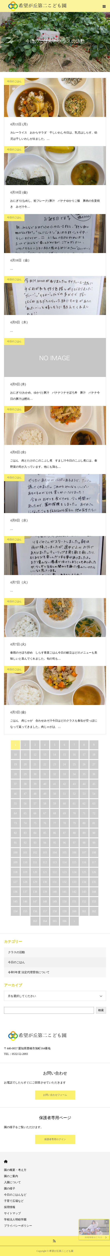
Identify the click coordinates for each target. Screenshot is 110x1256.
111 (35, 862)
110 (25, 862)
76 (44, 823)
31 (44, 774)
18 (94, 754)
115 (74, 862)
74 (25, 823)
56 (25, 803)
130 (45, 881)
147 (35, 901)
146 (25, 901)
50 (54, 793)
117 (94, 862)
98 (84, 842)
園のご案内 (11, 1176)
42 (64, 784)
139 (45, 891)
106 (74, 852)
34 (74, 774)
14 (54, 754)
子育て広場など (14, 1200)
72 (94, 813)
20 (25, 764)
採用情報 (9, 1207)
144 (94, 891)
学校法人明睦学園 (15, 1219)
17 (84, 754)
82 (15, 832)
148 (45, 901)
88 (74, 832)
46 (15, 793)
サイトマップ (12, 1213)
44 (84, 784)
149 (54, 901)
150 (64, 901)
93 (35, 842)
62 (84, 803)
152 (84, 901)
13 (44, 754)
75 (35, 823)
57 (35, 803)
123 (64, 872)
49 (44, 793)
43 (74, 784)
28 (15, 774)
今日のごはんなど (15, 1194)
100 (15, 852)
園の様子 (9, 1188)
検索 (101, 1010)
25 (74, 764)
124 (74, 872)
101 (25, 852)
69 (64, 813)
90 (94, 832)
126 (94, 872)
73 (15, 823)
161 (84, 911)
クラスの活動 (16, 952)
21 (35, 764)
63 (94, 803)
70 (74, 813)
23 (54, 764)
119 (25, 872)
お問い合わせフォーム (55, 1095)
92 (25, 842)
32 (54, 774)
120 (35, 872)
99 (94, 842)
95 (54, 842)
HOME (5, 1161)
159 (64, 911)
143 (84, 891)
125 (84, 872)
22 (44, 764)
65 (25, 813)
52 (74, 793)
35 (84, 774)
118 (15, 872)
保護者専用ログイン (55, 1139)
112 (45, 862)
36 (94, 774)
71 (84, 813)
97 (74, 842)
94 (44, 842)
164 (45, 921)
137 (25, 891)
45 (94, 784)
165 (54, 921)
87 (64, 832)
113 (54, 862)
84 (35, 832)
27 (94, 764)
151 (74, 901)
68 (54, 813)
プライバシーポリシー (18, 1225)
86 (54, 832)
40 (44, 784)
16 (74, 754)
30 (35, 774)
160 (74, 911)
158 (54, 911)
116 (84, 862)
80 (84, 823)
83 (25, 832)
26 (84, 764)
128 (25, 881)
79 (74, 823)
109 (15, 862)
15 (64, 754)
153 (94, 901)
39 (35, 784)
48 (35, 793)
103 (45, 852)
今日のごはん (14, 81)
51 (64, 793)
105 (64, 852)
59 (54, 803)
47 (25, 793)
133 (74, 881)
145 (15, 901)
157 (45, 911)
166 (64, 921)
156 (35, 911)
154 (15, 911)
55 (15, 803)
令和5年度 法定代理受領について (28, 972)
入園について (12, 1182)
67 (44, 813)
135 (94, 881)
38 (25, 784)
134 (84, 881)
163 (35, 921)
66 (35, 813)
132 (64, 881)
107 (84, 852)
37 (15, 784)
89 (84, 832)
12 (35, 754)
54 (94, 793)
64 (15, 813)
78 (64, 823)
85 (44, 832)
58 (44, 803)
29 (25, 774)
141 (64, 891)
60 (64, 803)
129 (35, 881)
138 (35, 891)
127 (15, 881)
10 (15, 754)
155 (25, 911)
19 (15, 764)
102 (35, 852)
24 (64, 764)
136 (15, 891)
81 (94, 823)
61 (74, 803)
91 (15, 842)
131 (54, 881)
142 (74, 891)
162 (94, 911)
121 (45, 872)
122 (54, 872)
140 (54, 891)
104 (54, 852)
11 (25, 754)
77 (54, 823)
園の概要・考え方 (15, 1169)
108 (94, 852)
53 (84, 793)
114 (64, 862)
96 (64, 842)
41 (54, 784)
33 (64, 774)
